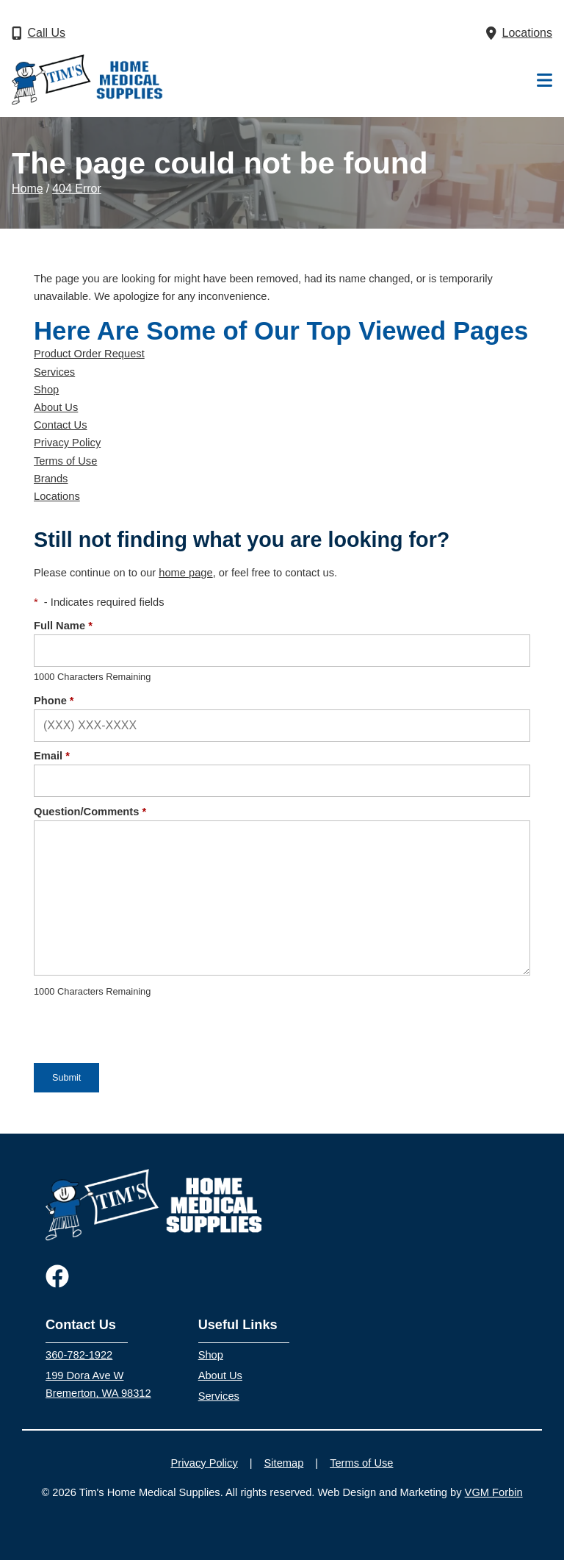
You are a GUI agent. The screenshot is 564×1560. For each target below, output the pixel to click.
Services (54, 372)
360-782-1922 (79, 1355)
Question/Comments (90, 811)
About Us (56, 407)
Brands (51, 478)
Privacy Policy (67, 442)
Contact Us (60, 425)
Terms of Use (65, 461)
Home (27, 188)
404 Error (76, 188)
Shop (46, 390)
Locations (57, 496)
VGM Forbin (494, 1492)
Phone (54, 700)
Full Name (63, 625)
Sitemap (284, 1463)
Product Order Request (89, 353)
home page (185, 573)
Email (52, 756)
